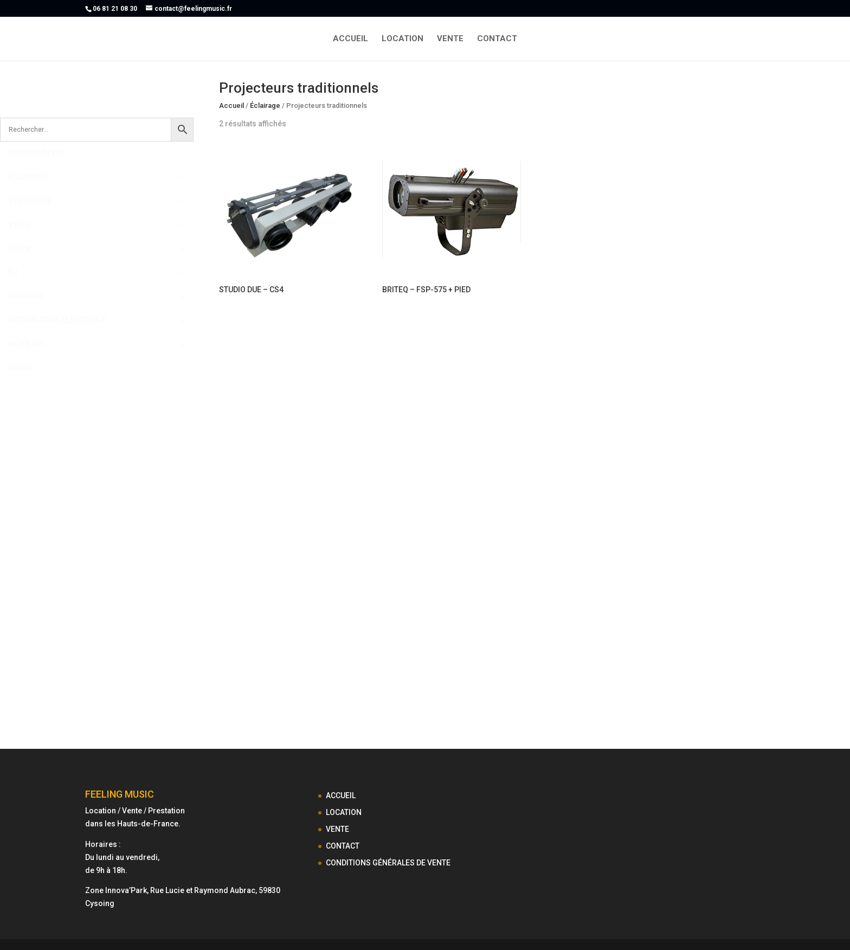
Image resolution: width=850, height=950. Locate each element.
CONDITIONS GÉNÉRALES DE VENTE (388, 862)
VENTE (450, 39)
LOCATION (402, 39)
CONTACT (497, 39)
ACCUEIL (350, 39)
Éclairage (265, 105)
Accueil (231, 105)
